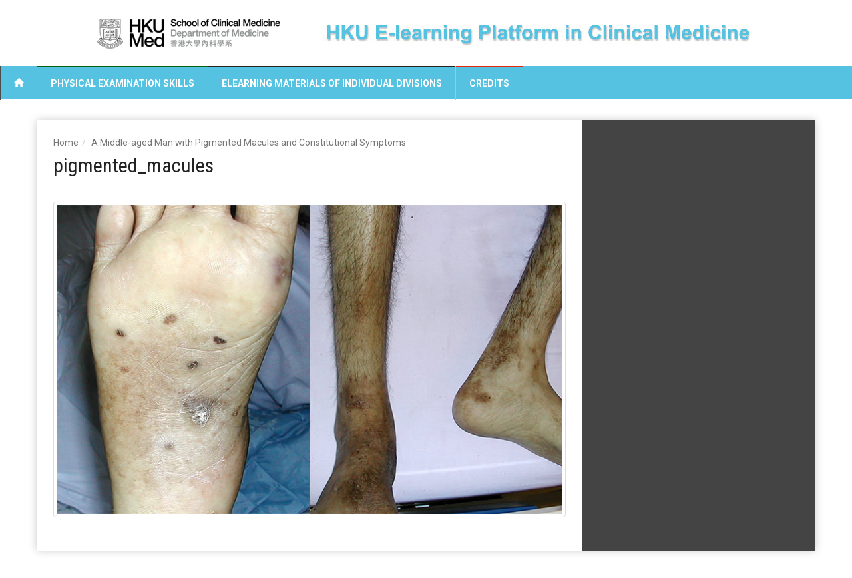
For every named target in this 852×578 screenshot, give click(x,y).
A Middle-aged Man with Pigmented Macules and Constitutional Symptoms (248, 142)
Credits (489, 83)
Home (66, 142)
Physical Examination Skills (122, 83)
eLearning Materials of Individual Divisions (332, 83)
